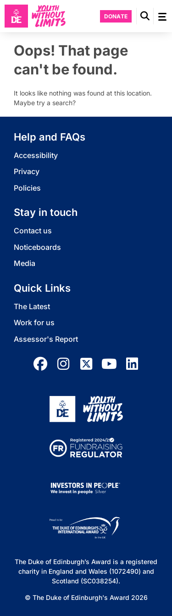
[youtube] (109, 364)
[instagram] (63, 364)
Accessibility (36, 155)
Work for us (34, 322)
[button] (145, 16)
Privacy (26, 171)
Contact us (33, 230)
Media (24, 263)
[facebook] (40, 364)
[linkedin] (132, 364)
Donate (116, 16)
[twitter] (86, 364)
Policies (27, 187)
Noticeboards (37, 247)
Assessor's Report (46, 339)
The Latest (32, 306)
